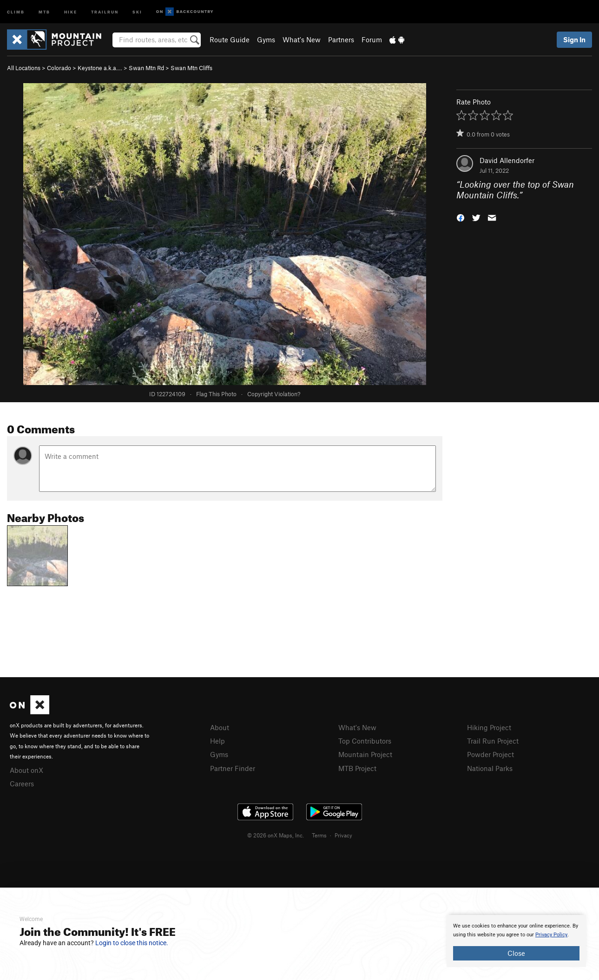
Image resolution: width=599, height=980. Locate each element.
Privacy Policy (551, 935)
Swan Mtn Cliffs (191, 68)
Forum (372, 39)
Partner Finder (232, 768)
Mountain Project (365, 754)
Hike (70, 11)
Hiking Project (489, 727)
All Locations (23, 68)
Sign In (574, 39)
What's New (302, 39)
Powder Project (490, 754)
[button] (460, 216)
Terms (319, 835)
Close (516, 953)
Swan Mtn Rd (146, 68)
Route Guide (230, 39)
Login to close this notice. (131, 943)
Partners (341, 39)
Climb (16, 11)
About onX (26, 770)
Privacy (343, 835)
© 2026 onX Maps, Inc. (275, 835)
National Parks (490, 768)
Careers (22, 783)
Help (217, 741)
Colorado (59, 68)
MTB (44, 11)
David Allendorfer (507, 160)
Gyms (266, 39)
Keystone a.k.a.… (100, 68)
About (219, 727)
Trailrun (104, 11)
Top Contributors (364, 741)
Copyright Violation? (273, 394)
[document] (516, 940)
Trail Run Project (493, 741)
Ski (137, 11)
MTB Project (357, 768)
